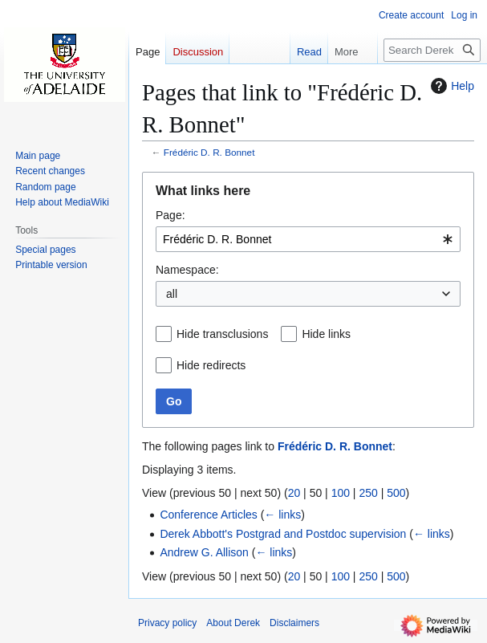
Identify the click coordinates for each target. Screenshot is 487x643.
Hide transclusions (222, 334)
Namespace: (187, 269)
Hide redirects (211, 365)
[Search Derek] (432, 50)
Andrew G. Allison (204, 552)
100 (340, 492)
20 (294, 492)
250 (368, 492)
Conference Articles (208, 514)
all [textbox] (171, 293)
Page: (170, 215)
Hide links (326, 334)
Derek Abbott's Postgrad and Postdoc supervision (283, 533)
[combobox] (308, 239)
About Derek (233, 623)
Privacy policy (167, 623)
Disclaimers (294, 623)
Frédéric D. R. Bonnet (209, 152)
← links (282, 514)
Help (450, 86)
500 (396, 492)
